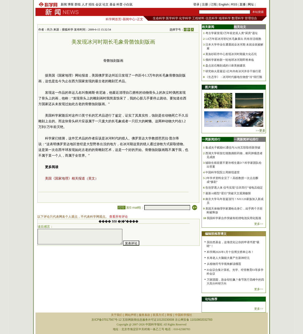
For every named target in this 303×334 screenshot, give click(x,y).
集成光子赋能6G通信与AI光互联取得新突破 (232, 147)
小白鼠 (128, 4)
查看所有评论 (118, 216)
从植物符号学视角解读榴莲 (224, 264)
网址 (251, 4)
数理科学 (238, 18)
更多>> (258, 224)
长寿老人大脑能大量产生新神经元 (228, 258)
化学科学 (185, 18)
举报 (169, 315)
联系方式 (158, 315)
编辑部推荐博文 (216, 234)
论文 (105, 4)
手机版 (261, 4)
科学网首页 (113, 19)
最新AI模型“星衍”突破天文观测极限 (228, 193)
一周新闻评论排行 (246, 139)
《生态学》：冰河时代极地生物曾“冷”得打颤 (233, 77)
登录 (196, 4)
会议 (98, 4)
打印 (121, 207)
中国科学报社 (183, 315)
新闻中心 (129, 19)
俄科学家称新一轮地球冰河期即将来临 (229, 60)
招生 (92, 4)
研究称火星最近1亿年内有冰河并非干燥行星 (233, 71)
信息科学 (211, 18)
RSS (234, 4)
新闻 (64, 4)
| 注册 (204, 4)
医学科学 (172, 18)
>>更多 (261, 130)
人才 (85, 4)
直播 (242, 4)
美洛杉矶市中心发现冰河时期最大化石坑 (231, 54)
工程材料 (198, 18)
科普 (119, 4)
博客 (71, 4)
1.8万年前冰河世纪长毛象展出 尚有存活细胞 (233, 39)
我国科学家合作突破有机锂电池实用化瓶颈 (234, 218)
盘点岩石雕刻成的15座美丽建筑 (225, 65)
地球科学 (225, 18)
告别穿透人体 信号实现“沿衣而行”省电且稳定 (234, 187)
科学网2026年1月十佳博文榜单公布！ (230, 252)
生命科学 (159, 18)
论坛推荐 (211, 299)
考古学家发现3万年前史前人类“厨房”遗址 (231, 33)
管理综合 (251, 18)
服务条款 (144, 315)
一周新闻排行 (211, 139)
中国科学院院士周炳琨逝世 (222, 172)
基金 (112, 4)
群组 (78, 4)
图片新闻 (211, 87)
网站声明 (130, 315)
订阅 (213, 4)
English (224, 4)
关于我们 (116, 315)
